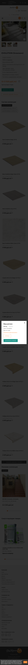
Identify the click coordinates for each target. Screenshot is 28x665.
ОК (25, 662)
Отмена (7, 336)
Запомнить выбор (10, 340)
